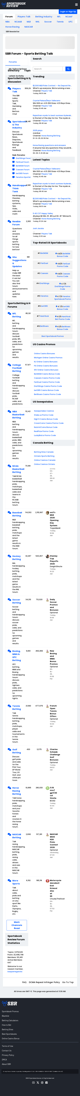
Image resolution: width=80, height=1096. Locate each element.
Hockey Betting (16, 558)
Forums (13, 61)
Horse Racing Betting (16, 790)
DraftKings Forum (23, 158)
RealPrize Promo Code (44, 431)
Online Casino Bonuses (44, 353)
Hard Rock (44, 316)
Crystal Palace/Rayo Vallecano (46, 100)
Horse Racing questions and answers (49, 145)
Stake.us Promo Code (43, 415)
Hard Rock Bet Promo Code (62, 317)
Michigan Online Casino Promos (48, 357)
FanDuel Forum (22, 162)
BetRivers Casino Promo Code (47, 394)
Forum (9, 16)
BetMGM (44, 253)
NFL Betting (16, 315)
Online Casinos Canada (44, 460)
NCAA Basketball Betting (17, 469)
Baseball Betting (17, 514)
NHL (37, 21)
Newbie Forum (16, 223)
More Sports (16, 882)
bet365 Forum (22, 173)
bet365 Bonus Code (63, 307)
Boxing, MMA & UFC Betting (16, 656)
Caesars (44, 273)
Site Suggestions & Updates (17, 262)
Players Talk (24, 16)
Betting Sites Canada (44, 452)
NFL (59, 16)
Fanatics (44, 296)
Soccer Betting (16, 601)
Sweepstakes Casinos (44, 411)
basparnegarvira (15, 971)
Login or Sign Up (68, 11)
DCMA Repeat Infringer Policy (44, 982)
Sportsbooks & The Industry (17, 124)
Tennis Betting (16, 708)
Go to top (68, 982)
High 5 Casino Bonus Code (46, 419)
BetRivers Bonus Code (63, 327)
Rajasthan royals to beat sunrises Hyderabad (53, 115)
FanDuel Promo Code (63, 265)
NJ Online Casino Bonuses (45, 361)
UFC (71, 21)
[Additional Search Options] (64, 69)
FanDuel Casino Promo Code (47, 382)
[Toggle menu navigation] (76, 4)
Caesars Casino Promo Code (47, 378)
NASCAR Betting (16, 836)
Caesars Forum (23, 169)
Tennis (60, 21)
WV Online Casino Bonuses (46, 370)
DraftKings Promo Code (62, 287)
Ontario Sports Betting (44, 456)
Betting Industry (43, 16)
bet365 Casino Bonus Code (46, 390)
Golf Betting (16, 751)
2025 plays (37, 130)
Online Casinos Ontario (44, 464)
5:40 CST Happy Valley (43, 213)
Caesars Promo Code (63, 275)
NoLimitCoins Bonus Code (45, 427)
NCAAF (68, 16)
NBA (7, 21)
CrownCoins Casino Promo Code (49, 423)
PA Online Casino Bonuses (46, 366)
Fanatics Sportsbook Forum (28, 177)
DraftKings (44, 283)
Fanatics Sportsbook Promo (62, 297)
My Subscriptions (18, 68)
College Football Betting (17, 368)
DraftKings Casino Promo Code (48, 386)
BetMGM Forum (23, 166)
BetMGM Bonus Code (63, 254)
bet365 (44, 306)
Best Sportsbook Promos (53, 336)
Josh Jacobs (38, 228)
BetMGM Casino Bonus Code (47, 374)
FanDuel (44, 263)
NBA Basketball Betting (17, 414)
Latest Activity (16, 75)
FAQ (24, 982)
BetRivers (44, 326)
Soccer (48, 21)
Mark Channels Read (16, 925)
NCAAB (18, 21)
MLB (29, 21)
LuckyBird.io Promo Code (45, 435)
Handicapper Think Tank (17, 188)
